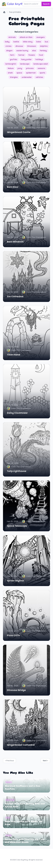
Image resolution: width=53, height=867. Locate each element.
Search (46, 4)
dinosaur (19, 46)
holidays (39, 59)
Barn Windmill (15, 241)
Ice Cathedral (15, 296)
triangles (14, 77)
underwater (27, 77)
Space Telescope (17, 525)
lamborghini (10, 64)
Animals (12, 37)
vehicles (39, 77)
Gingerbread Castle (18, 132)
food (41, 55)
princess (30, 68)
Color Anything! (15, 4)
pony (20, 68)
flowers (31, 55)
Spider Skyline (15, 580)
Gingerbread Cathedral (21, 744)
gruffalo (13, 59)
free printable (15, 12)
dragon (9, 50)
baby (7, 41)
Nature (11, 68)
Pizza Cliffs (13, 635)
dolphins (44, 46)
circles (8, 46)
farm (12, 55)
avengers (40, 37)
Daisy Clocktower (17, 412)
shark (10, 73)
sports (42, 73)
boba (38, 41)
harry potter (26, 59)
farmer (21, 55)
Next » (45, 760)
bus (46, 41)
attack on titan (26, 37)
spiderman (31, 73)
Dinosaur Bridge (16, 690)
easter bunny (22, 50)
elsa (34, 50)
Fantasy (43, 50)
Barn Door (12, 186)
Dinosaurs (31, 46)
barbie (16, 41)
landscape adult (40, 64)
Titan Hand (13, 354)
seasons (41, 68)
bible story (27, 41)
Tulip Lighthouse (16, 471)
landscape (24, 64)
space (19, 73)
